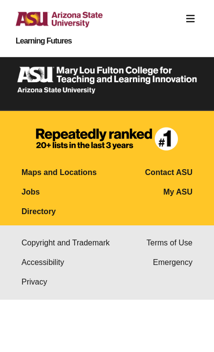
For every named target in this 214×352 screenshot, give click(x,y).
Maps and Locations (59, 172)
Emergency (173, 262)
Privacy (34, 282)
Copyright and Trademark (65, 243)
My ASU (178, 192)
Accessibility (42, 262)
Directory (38, 211)
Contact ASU (169, 172)
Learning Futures (44, 41)
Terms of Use (170, 243)
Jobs (30, 192)
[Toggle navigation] (190, 19)
